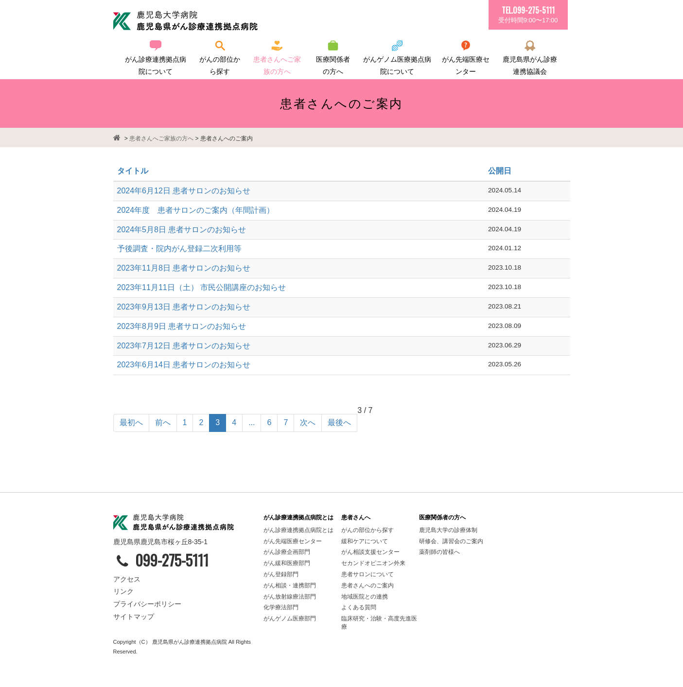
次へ (307, 422)
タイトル (132, 171)
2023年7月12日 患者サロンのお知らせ (184, 346)
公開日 (499, 171)
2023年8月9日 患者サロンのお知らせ (181, 326)
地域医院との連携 (364, 596)
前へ (163, 422)
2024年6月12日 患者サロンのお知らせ (184, 191)
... (251, 422)
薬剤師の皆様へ (439, 552)
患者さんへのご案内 (367, 585)
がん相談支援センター (370, 552)
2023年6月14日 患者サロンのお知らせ (184, 365)
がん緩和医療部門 (287, 563)
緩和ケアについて (364, 541)
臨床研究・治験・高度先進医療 (379, 622)
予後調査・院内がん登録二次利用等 (179, 248)
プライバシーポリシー (147, 604)
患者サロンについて (367, 574)
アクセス (126, 579)
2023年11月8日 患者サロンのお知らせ (184, 268)
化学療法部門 (280, 607)
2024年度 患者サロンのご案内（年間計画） (196, 210)
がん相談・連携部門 (289, 585)
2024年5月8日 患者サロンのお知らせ (181, 229)
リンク (123, 591)
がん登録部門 (280, 574)
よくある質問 (358, 607)
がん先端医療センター (292, 541)
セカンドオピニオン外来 (373, 563)
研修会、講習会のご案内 (451, 541)
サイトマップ (133, 616)
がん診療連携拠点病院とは (298, 530)
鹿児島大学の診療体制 (448, 530)
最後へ (339, 422)
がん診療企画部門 (286, 552)
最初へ (131, 422)
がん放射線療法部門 (289, 596)
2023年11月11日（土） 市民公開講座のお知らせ (201, 287)
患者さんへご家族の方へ (161, 138)
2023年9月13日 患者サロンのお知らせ (184, 307)
